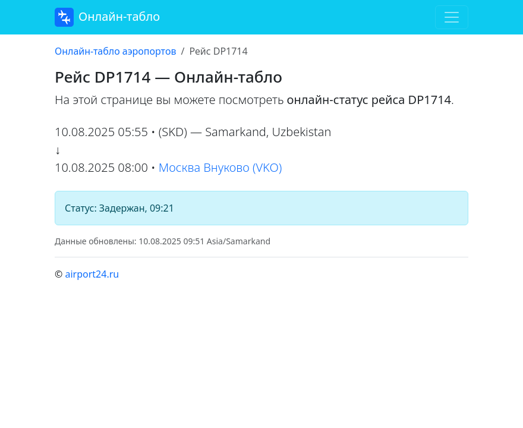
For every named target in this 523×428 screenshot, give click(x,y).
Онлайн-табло (107, 17)
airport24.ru (92, 274)
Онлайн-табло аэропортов (115, 51)
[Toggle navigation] (451, 17)
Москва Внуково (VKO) (220, 167)
